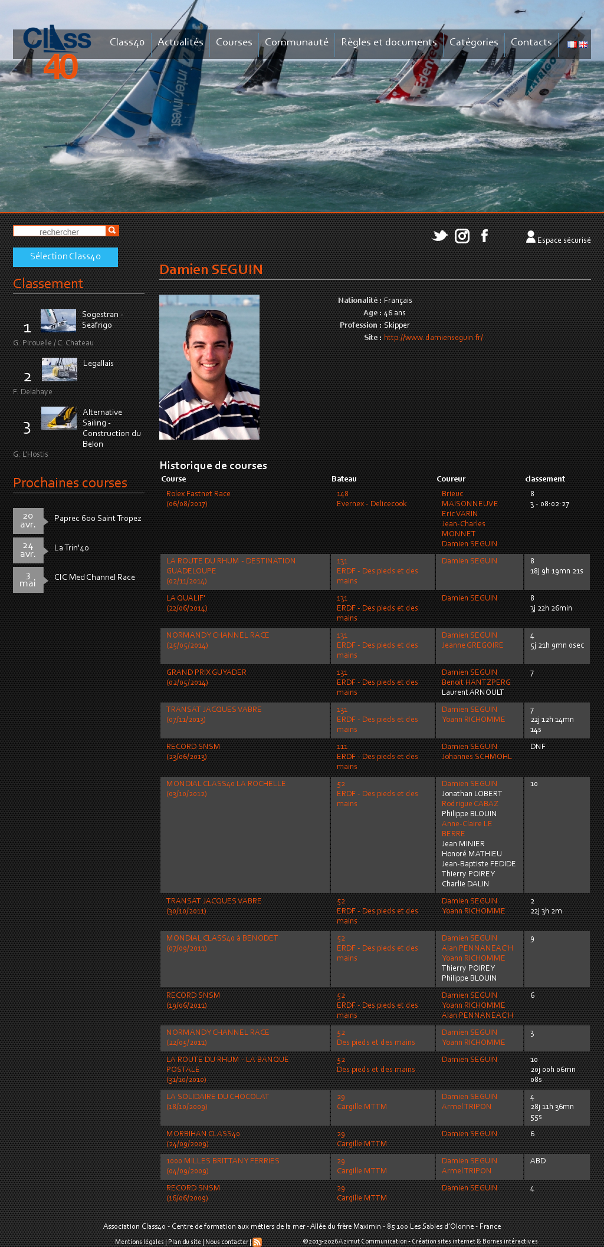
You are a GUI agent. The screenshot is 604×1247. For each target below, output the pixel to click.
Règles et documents (389, 42)
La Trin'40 (71, 548)
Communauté (297, 42)
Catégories (473, 42)
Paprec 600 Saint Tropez (98, 518)
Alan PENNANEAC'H (477, 949)
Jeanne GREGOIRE (473, 646)
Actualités (180, 42)
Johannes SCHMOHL (477, 757)
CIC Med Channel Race (94, 577)
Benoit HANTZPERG (476, 683)
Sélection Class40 (65, 257)
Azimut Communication (373, 1241)
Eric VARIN (460, 514)
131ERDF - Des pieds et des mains (377, 571)
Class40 (127, 42)
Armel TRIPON (467, 1107)
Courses (234, 42)
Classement (48, 284)
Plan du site (184, 1242)
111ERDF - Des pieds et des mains (377, 757)
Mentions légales (139, 1242)
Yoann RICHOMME (473, 720)
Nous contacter (226, 1242)
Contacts (531, 42)
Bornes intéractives (510, 1241)
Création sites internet (443, 1241)
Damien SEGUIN (470, 544)
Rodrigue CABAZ (470, 804)
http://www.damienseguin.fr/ (433, 338)
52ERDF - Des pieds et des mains (377, 794)
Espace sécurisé (564, 241)
